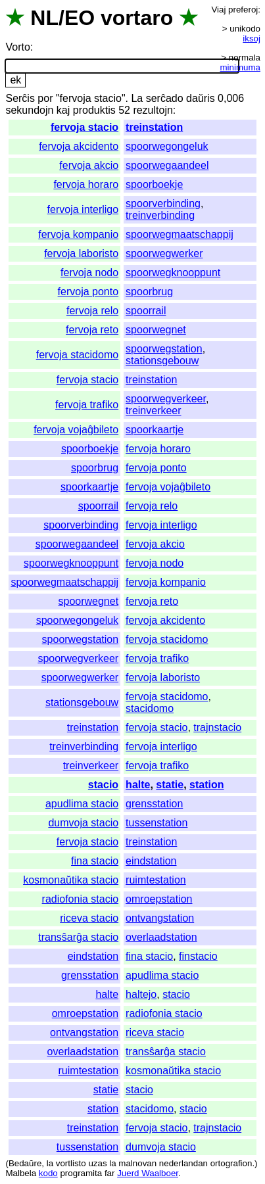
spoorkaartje (154, 429)
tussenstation (156, 822)
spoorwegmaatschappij (179, 234)
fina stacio (94, 860)
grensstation (154, 803)
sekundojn (29, 110)
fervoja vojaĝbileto (76, 429)
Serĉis (19, 98)
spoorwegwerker (164, 253)
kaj (63, 110)
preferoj (243, 9)
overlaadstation (161, 937)
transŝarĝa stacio (78, 937)
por (45, 98)
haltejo (141, 994)
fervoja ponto (88, 291)
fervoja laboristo (81, 253)
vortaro (137, 18)
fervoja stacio (84, 127)
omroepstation (159, 899)
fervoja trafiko (86, 404)
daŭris (200, 98)
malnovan (137, 1163)
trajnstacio (217, 727)
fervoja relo (92, 310)
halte (138, 784)
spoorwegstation (164, 348)
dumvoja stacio (83, 822)
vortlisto (71, 1163)
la (50, 1163)
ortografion (231, 1163)
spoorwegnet (156, 329)
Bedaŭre (25, 1163)
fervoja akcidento (78, 146)
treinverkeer (153, 410)
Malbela (20, 1173)
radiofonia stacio (80, 899)
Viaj (218, 9)
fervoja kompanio (78, 234)
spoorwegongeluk (167, 146)
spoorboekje (154, 184)
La (137, 98)
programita (81, 1173)
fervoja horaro (85, 184)
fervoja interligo (83, 209)
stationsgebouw (162, 360)
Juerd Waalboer (147, 1173)
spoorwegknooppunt (173, 272)
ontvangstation (160, 918)
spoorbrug (149, 291)
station (206, 784)
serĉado (164, 98)
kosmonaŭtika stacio (70, 880)
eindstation (151, 860)
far (110, 1173)
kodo (48, 1173)
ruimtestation (156, 880)
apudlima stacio (81, 803)
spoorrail (146, 310)
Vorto (17, 47)
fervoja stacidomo (77, 354)
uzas (97, 1163)
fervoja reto (92, 329)
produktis (94, 110)
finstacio (198, 956)
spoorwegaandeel (167, 165)
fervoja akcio (88, 165)
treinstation (154, 127)
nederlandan (183, 1163)
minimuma (240, 67)
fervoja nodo (89, 272)
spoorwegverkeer (166, 398)
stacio (103, 784)
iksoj (251, 38)
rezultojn (152, 110)
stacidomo (150, 708)
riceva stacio (89, 918)
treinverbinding (160, 215)
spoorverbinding (163, 203)
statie (169, 784)
